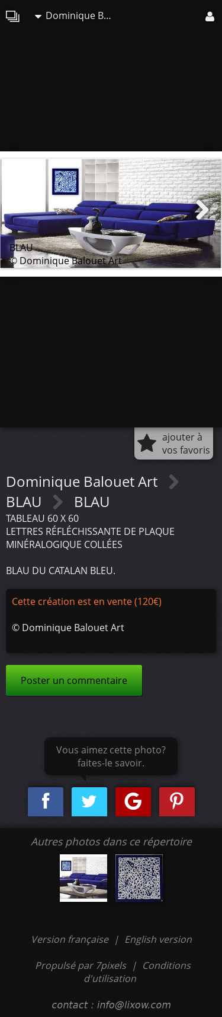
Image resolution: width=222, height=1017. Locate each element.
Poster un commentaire (74, 680)
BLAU (25, 501)
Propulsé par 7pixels (80, 965)
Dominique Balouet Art (76, 15)
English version (158, 939)
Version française (71, 939)
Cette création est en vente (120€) (87, 601)
